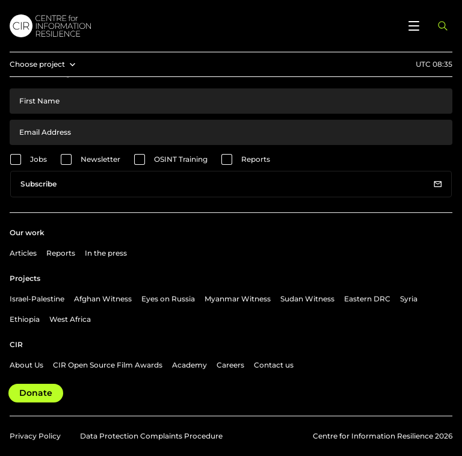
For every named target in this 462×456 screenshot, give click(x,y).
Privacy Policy (35, 435)
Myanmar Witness (238, 298)
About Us (26, 364)
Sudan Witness (307, 298)
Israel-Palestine (37, 298)
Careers (230, 364)
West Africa (70, 319)
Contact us (274, 364)
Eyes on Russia (168, 298)
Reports (255, 159)
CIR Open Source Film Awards (107, 364)
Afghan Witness (103, 298)
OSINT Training (181, 159)
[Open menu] (414, 25)
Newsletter (100, 159)
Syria (408, 298)
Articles (23, 252)
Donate (35, 392)
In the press (106, 252)
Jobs (38, 159)
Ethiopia (25, 319)
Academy (189, 364)
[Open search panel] (442, 25)
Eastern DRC (367, 298)
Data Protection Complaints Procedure (151, 435)
